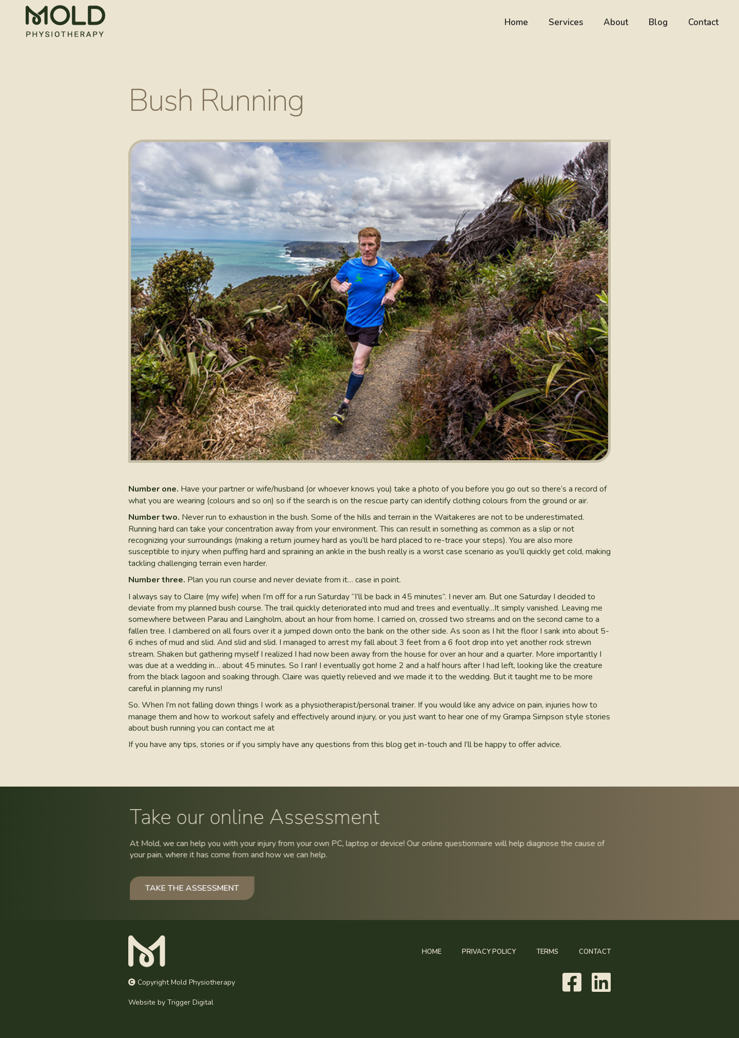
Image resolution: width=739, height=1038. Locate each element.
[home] (63, 21)
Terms (547, 951)
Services (566, 22)
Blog (658, 22)
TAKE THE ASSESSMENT (202, 887)
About (616, 22)
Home (516, 22)
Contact (703, 22)
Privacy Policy (489, 951)
